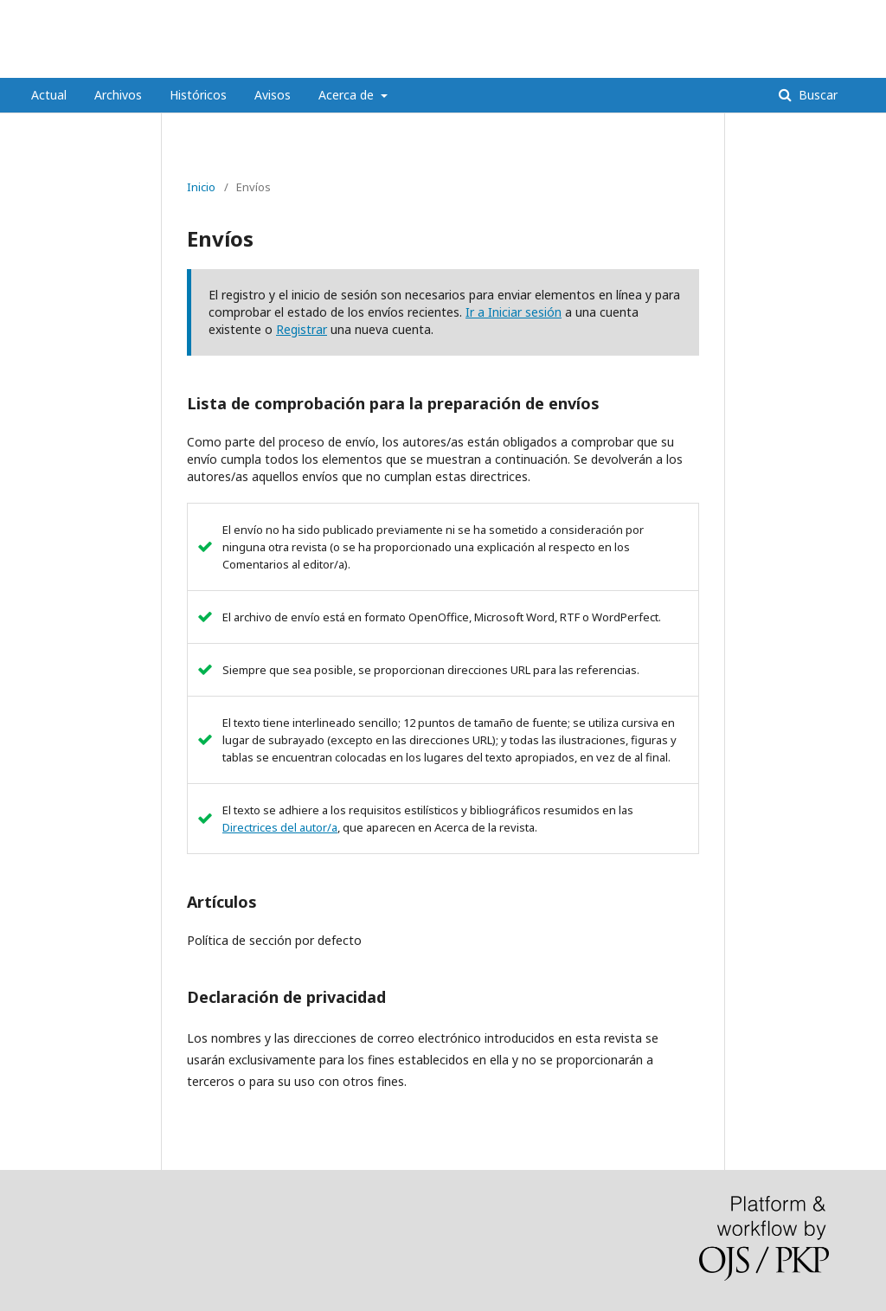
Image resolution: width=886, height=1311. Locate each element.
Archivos (118, 95)
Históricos (198, 95)
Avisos (272, 95)
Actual (49, 95)
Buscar (816, 95)
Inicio (201, 187)
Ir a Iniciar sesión (513, 312)
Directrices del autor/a (279, 827)
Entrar (839, 13)
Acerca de (347, 95)
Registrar (301, 329)
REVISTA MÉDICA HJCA (145, 64)
